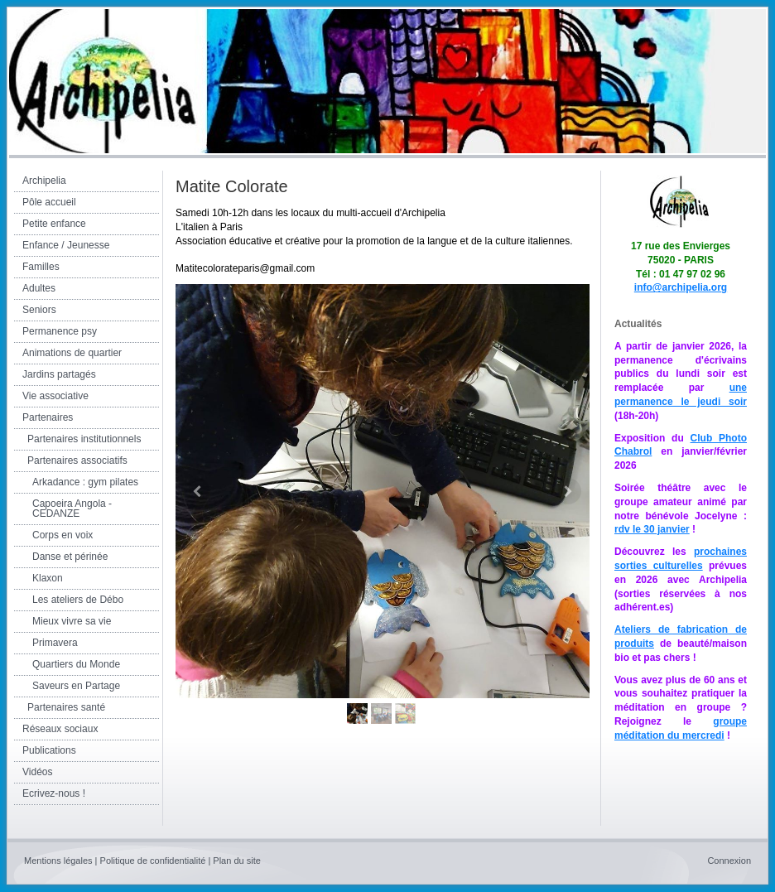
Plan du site (236, 860)
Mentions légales (58, 860)
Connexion (729, 860)
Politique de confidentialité (153, 860)
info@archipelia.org (680, 287)
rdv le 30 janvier (652, 529)
